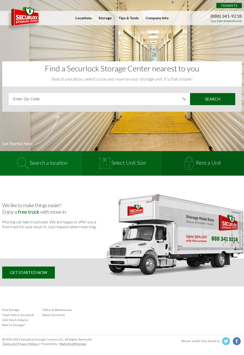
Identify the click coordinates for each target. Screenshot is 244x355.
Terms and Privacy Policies (20, 344)
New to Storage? (13, 325)
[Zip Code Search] (99, 99)
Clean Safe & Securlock (18, 315)
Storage (105, 18)
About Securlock (53, 315)
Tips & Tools (128, 18)
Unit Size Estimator (15, 320)
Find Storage (11, 310)
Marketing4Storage (72, 344)
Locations (83, 18)
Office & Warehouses (57, 310)
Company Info (157, 18)
